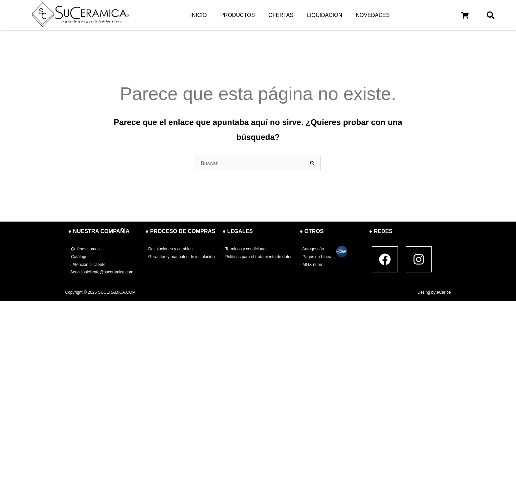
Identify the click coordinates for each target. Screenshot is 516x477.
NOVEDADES (372, 15)
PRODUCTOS (237, 15)
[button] (465, 15)
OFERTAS (280, 15)
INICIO (198, 15)
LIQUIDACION (324, 15)
